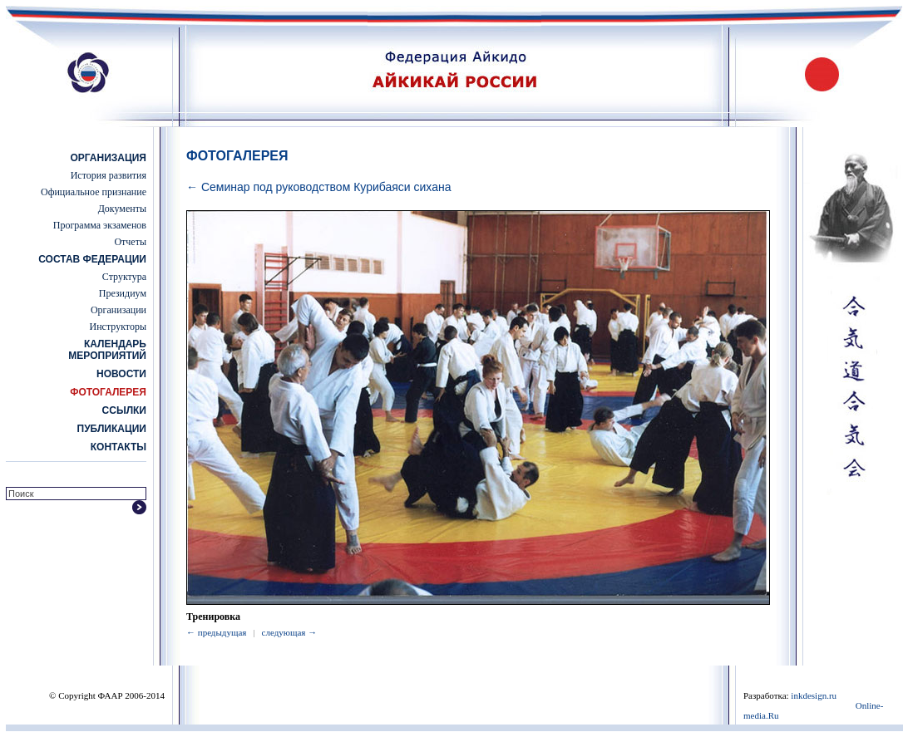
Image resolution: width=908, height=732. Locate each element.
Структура (124, 276)
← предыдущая (216, 632)
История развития (108, 175)
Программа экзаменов (99, 225)
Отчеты (130, 242)
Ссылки (124, 410)
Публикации (111, 429)
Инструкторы (118, 326)
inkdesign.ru (813, 695)
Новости (121, 374)
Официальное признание (93, 192)
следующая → (290, 632)
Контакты (118, 447)
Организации (118, 310)
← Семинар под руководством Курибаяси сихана (319, 187)
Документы (122, 208)
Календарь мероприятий (107, 349)
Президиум (122, 293)
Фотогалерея (108, 392)
